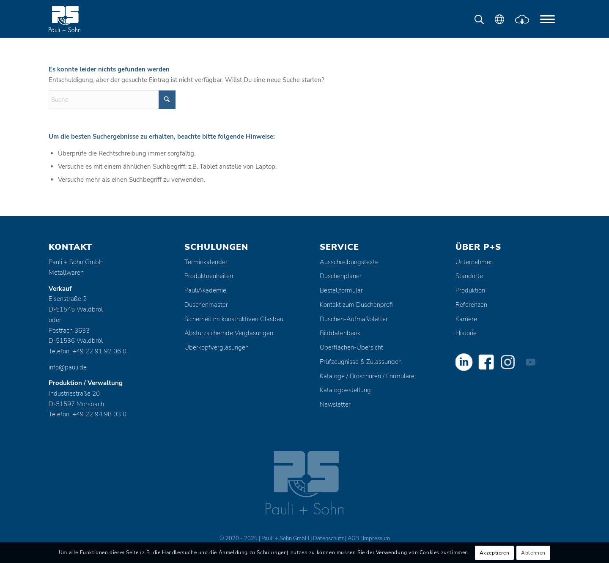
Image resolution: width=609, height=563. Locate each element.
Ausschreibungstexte (349, 262)
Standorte (469, 276)
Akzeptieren (495, 552)
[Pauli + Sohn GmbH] (80, 19)
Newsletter (335, 404)
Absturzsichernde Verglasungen (228, 333)
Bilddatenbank (340, 333)
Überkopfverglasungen (216, 347)
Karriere (466, 319)
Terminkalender (206, 262)
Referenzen (471, 305)
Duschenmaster (206, 305)
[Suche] (112, 99)
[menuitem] (547, 19)
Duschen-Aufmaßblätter (354, 319)
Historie (466, 333)
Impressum (376, 538)
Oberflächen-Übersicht (351, 347)
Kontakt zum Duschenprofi (356, 305)
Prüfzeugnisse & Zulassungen (361, 362)
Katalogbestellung (345, 390)
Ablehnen (533, 552)
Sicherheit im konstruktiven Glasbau (233, 319)
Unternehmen (474, 262)
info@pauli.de (68, 367)
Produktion (470, 290)
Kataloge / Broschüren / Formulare (367, 376)
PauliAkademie (205, 290)
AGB (353, 538)
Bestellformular (341, 290)
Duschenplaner (341, 276)
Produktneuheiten (208, 276)
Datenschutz (328, 538)
